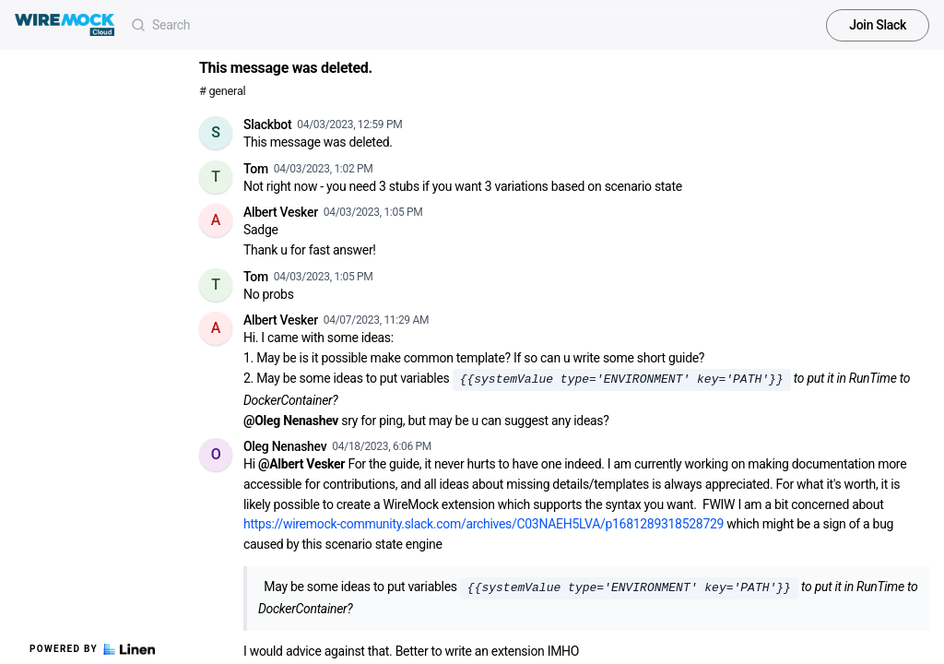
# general (222, 91)
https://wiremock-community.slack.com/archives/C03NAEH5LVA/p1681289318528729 (483, 523)
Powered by (92, 649)
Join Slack (877, 25)
